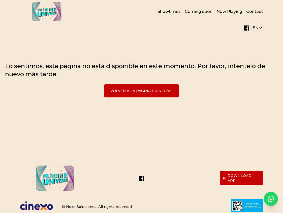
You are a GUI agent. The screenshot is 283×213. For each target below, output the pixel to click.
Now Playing (229, 11)
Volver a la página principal (141, 91)
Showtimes (169, 11)
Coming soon (198, 11)
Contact (254, 11)
